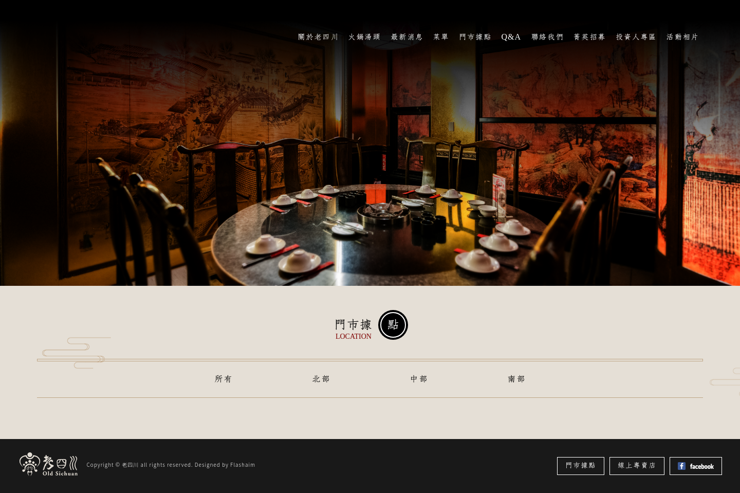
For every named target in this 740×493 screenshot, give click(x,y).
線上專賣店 (637, 465)
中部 (419, 379)
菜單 (441, 37)
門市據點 (475, 37)
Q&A (511, 37)
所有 (223, 379)
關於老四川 (318, 37)
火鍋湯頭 (364, 37)
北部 (321, 379)
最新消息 (407, 37)
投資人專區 (636, 37)
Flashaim (242, 464)
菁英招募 (589, 37)
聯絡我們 (547, 37)
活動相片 (682, 37)
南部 (516, 379)
